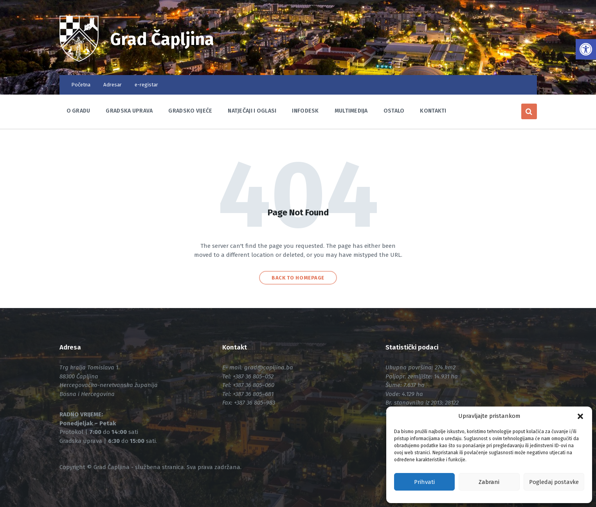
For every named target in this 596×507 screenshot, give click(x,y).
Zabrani (489, 482)
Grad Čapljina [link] (164, 39)
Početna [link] (80, 85)
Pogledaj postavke (554, 482)
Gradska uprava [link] (129, 110)
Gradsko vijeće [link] (190, 110)
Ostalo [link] (394, 110)
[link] (586, 49)
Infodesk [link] (305, 110)
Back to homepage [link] (298, 278)
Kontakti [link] (433, 110)
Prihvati (424, 482)
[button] (580, 416)
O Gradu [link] (78, 110)
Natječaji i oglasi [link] (252, 110)
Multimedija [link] (351, 110)
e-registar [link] (146, 85)
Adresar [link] (112, 85)
